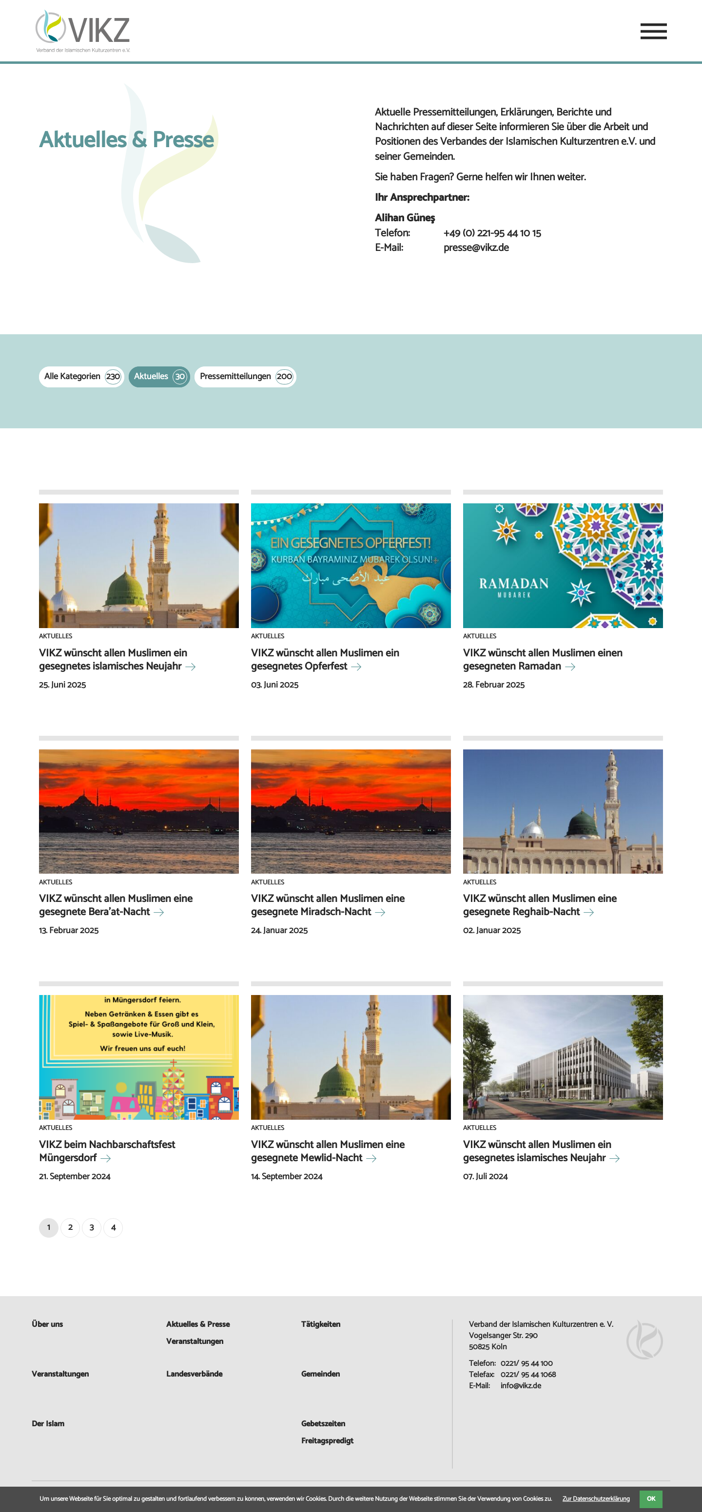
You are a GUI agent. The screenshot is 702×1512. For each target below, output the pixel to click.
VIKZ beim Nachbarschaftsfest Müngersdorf (107, 1151)
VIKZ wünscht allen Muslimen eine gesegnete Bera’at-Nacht (116, 905)
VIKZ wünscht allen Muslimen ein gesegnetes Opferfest (325, 660)
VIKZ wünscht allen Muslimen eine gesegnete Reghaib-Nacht (540, 905)
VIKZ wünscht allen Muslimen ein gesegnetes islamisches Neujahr (113, 660)
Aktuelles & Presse (198, 1324)
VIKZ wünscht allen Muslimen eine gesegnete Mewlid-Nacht (328, 1151)
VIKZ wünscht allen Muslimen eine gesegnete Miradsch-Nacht (328, 905)
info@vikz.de (521, 1386)
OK (651, 1499)
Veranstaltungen (60, 1374)
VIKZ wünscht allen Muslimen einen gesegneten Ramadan (543, 660)
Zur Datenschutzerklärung (596, 1499)
